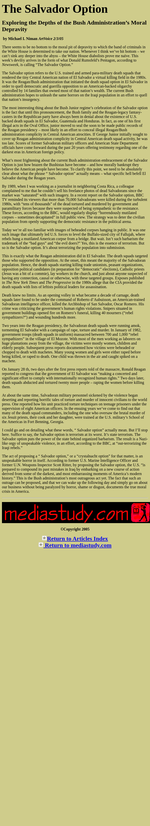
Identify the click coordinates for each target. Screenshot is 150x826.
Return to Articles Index (77, 538)
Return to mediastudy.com (77, 545)
